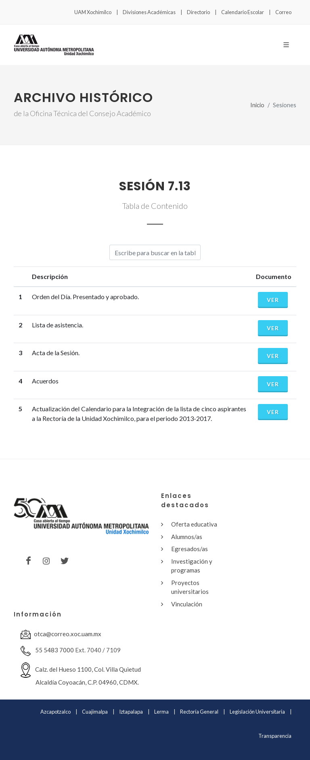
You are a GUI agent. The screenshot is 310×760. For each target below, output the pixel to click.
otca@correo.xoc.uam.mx (61, 634)
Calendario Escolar (242, 12)
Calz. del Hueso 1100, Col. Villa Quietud (81, 674)
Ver (273, 299)
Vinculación (186, 604)
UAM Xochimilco (92, 12)
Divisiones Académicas (149, 12)
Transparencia (274, 736)
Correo (283, 12)
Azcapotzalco (55, 711)
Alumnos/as (186, 536)
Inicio (257, 105)
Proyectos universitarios (190, 587)
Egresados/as (189, 548)
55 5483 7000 (47, 651)
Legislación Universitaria (257, 711)
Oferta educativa (194, 524)
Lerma (161, 711)
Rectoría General (199, 711)
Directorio (198, 12)
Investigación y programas (191, 566)
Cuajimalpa (95, 711)
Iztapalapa (131, 711)
